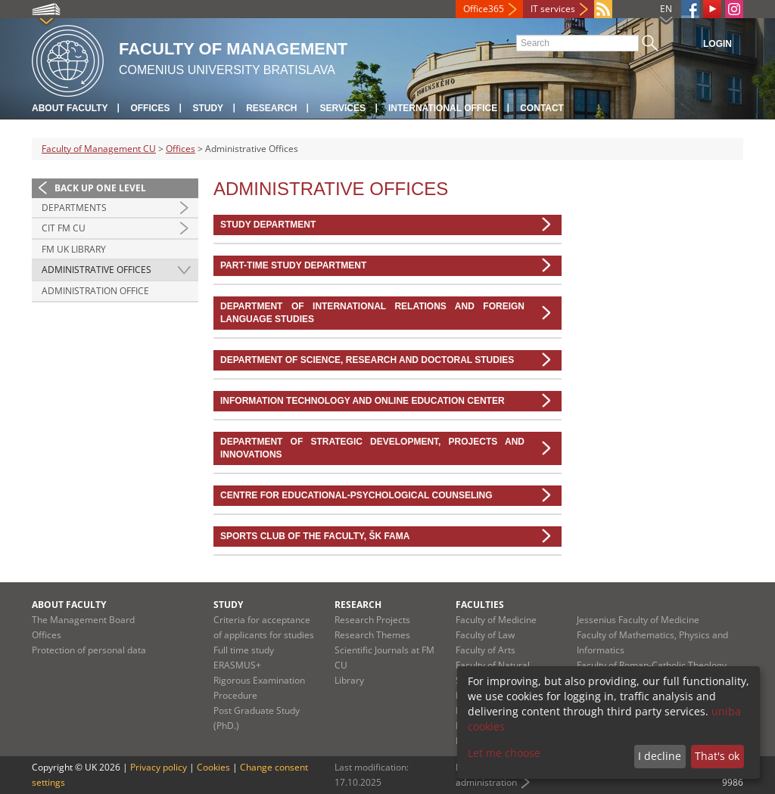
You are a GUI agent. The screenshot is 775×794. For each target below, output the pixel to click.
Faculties (480, 604)
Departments (74, 207)
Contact (542, 108)
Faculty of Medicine (496, 619)
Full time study (243, 650)
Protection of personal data (89, 650)
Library (349, 680)
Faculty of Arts (485, 650)
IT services (553, 8)
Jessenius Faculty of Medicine (638, 619)
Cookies (213, 767)
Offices (150, 108)
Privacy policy (158, 767)
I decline (659, 756)
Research (271, 108)
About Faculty (69, 108)
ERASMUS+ (237, 665)
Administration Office (95, 290)
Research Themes (372, 634)
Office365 (483, 8)
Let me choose (504, 753)
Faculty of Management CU (99, 148)
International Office (442, 108)
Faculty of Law (485, 634)
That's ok (717, 756)
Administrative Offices (96, 269)
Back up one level (100, 187)
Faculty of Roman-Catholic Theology (652, 665)
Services (342, 108)
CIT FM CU (64, 228)
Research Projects (372, 619)
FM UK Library (74, 249)
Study (207, 108)
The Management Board (83, 619)
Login (717, 44)
